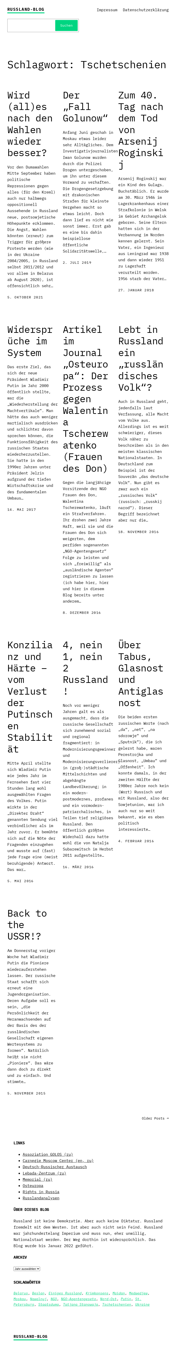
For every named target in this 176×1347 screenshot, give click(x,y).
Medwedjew (138, 1293)
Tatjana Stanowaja (80, 1304)
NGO (54, 1299)
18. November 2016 (138, 532)
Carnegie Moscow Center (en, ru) (58, 1160)
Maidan (119, 1293)
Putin (126, 1299)
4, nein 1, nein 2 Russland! (85, 668)
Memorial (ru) (37, 1179)
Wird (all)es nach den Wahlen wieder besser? (30, 124)
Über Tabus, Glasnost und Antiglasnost (141, 673)
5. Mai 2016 (20, 881)
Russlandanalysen (41, 1198)
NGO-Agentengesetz (78, 1299)
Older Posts (155, 1118)
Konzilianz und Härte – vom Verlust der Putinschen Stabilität (30, 697)
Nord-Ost (108, 1299)
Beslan (38, 1293)
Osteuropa (33, 1185)
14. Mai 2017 (21, 509)
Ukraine (142, 1304)
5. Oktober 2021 (25, 297)
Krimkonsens (97, 1293)
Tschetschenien (116, 1304)
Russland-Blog (25, 9)
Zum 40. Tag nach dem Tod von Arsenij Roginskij (141, 129)
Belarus (21, 1293)
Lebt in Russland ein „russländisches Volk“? (141, 358)
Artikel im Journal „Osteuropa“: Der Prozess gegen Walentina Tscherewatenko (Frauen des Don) (85, 399)
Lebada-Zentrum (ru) (44, 1173)
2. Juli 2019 (77, 262)
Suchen (66, 25)
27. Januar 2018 (136, 290)
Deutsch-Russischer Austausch (55, 1166)
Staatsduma (48, 1304)
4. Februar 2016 (136, 841)
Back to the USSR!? (27, 924)
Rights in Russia (41, 1191)
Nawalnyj (38, 1299)
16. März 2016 (78, 867)
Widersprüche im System (30, 341)
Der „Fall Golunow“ (85, 106)
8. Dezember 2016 (82, 612)
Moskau (20, 1299)
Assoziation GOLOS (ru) (48, 1154)
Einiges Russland (65, 1293)
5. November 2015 (26, 1093)
